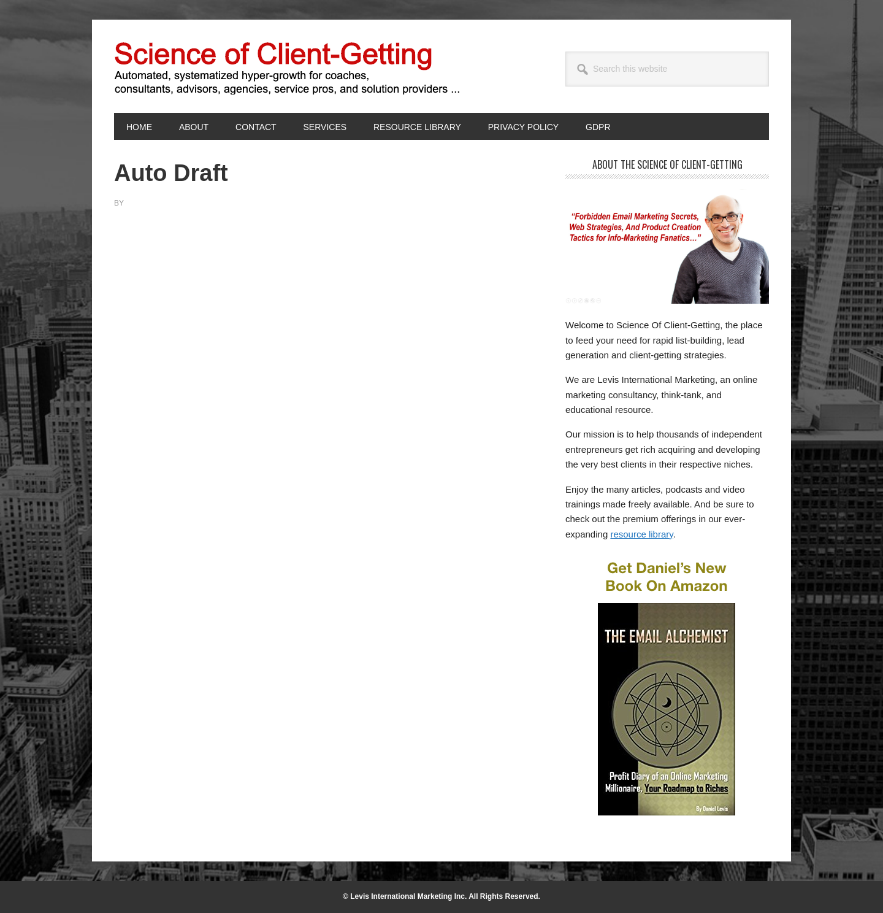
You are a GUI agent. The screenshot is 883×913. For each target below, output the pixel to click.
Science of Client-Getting (197, 66)
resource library (641, 534)
